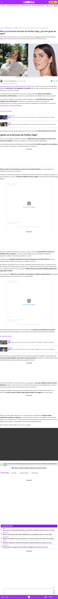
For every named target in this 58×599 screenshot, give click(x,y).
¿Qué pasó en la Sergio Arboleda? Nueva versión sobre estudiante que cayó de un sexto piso (28, 530)
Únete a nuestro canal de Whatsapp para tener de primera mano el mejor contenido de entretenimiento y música (29, 464)
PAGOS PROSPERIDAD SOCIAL (13, 5)
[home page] (29, 2)
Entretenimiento (8, 27)
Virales (9, 122)
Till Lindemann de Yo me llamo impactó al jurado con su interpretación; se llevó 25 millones (32, 117)
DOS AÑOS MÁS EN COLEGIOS (38, 5)
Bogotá (9, 340)
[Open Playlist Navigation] (56, 597)
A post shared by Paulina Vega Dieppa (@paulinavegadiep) (29, 324)
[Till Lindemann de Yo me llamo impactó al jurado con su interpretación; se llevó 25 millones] (3, 117)
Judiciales (5, 541)
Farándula (16, 27)
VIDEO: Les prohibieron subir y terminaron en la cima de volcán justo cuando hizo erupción (28, 538)
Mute (45, 597)
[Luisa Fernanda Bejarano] (11, 81)
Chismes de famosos (24, 473)
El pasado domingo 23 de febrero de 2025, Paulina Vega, (17, 86)
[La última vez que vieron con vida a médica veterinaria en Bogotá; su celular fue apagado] (3, 342)
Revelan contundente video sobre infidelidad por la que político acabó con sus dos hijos (27, 534)
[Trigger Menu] (2, 2)
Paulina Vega (34, 473)
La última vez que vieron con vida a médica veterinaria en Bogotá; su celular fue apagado (32, 342)
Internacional (5, 532)
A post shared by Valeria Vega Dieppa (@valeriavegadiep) (29, 226)
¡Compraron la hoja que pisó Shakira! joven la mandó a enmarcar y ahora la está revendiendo (33, 124)
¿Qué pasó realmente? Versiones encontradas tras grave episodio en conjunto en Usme (27, 543)
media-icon (29, 597)
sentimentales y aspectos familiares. (11, 105)
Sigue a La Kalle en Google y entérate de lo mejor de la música (29, 468)
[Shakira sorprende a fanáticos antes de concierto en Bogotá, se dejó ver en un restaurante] (3, 349)
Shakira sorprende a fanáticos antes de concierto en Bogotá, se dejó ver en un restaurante (32, 349)
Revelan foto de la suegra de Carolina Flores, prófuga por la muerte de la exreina (25, 547)
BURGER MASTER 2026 (26, 5)
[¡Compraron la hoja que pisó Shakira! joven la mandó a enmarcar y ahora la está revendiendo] (3, 124)
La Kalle (1, 27)
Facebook (52, 81)
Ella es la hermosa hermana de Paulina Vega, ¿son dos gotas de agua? (34, 27)
